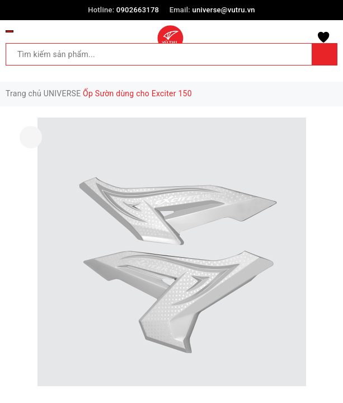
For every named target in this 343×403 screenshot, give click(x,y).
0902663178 (137, 10)
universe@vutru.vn (223, 10)
